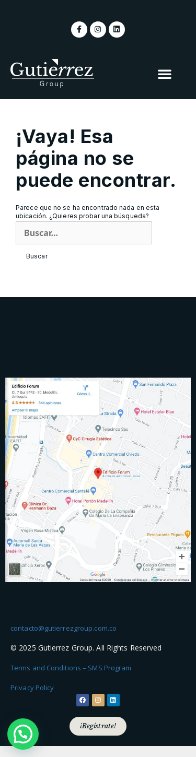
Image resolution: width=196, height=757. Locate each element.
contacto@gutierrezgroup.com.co (63, 628)
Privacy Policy (32, 687)
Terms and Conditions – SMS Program (70, 667)
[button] (165, 74)
